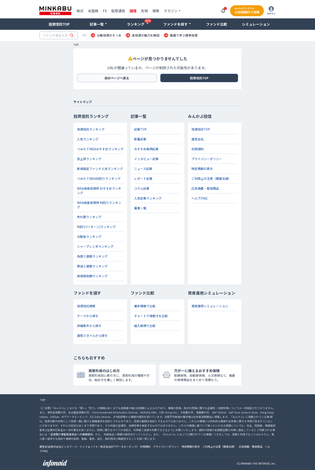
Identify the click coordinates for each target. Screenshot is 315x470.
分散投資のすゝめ (109, 35)
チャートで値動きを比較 (151, 316)
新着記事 (140, 139)
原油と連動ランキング (92, 266)
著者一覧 (140, 208)
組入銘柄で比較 (145, 325)
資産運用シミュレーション (209, 306)
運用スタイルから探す (92, 335)
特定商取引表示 (202, 168)
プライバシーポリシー (206, 159)
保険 (155, 10)
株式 (80, 10)
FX (105, 10)
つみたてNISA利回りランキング (99, 178)
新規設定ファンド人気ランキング (100, 168)
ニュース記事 (143, 168)
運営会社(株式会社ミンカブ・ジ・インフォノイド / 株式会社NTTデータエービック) (88, 446)
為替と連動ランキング (92, 256)
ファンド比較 (216, 24)
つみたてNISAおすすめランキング (100, 149)
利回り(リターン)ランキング (96, 226)
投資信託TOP (59, 24)
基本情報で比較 (145, 306)
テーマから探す (87, 316)
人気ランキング (87, 139)
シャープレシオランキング (95, 246)
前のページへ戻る (117, 78)
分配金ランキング (89, 236)
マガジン (171, 10)
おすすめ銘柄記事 (146, 149)
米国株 (93, 10)
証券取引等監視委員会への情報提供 (72, 434)
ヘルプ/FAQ (199, 198)
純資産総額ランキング (92, 276)
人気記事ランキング (148, 198)
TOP (76, 44)
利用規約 (197, 149)
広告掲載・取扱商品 (205, 188)
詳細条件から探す (89, 325)
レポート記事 (143, 178)
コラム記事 (141, 188)
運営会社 (197, 139)
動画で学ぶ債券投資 (184, 35)
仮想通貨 (118, 10)
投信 (133, 10)
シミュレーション (256, 24)
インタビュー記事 (146, 159)
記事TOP (140, 129)
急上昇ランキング (89, 159)
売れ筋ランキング (89, 217)
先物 (144, 10)
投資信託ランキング (91, 129)
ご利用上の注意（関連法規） (211, 178)
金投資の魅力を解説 (145, 35)
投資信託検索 (86, 306)
